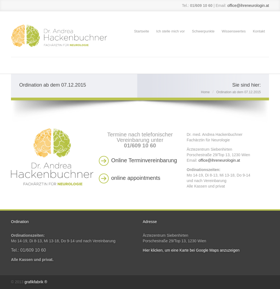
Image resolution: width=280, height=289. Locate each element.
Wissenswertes (233, 31)
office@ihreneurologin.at (248, 5)
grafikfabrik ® (35, 282)
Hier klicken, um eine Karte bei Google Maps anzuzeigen (191, 250)
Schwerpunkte (203, 31)
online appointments (135, 178)
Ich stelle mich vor (170, 31)
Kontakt (259, 31)
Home (205, 92)
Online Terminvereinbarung (144, 160)
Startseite (141, 31)
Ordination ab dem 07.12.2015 (238, 92)
